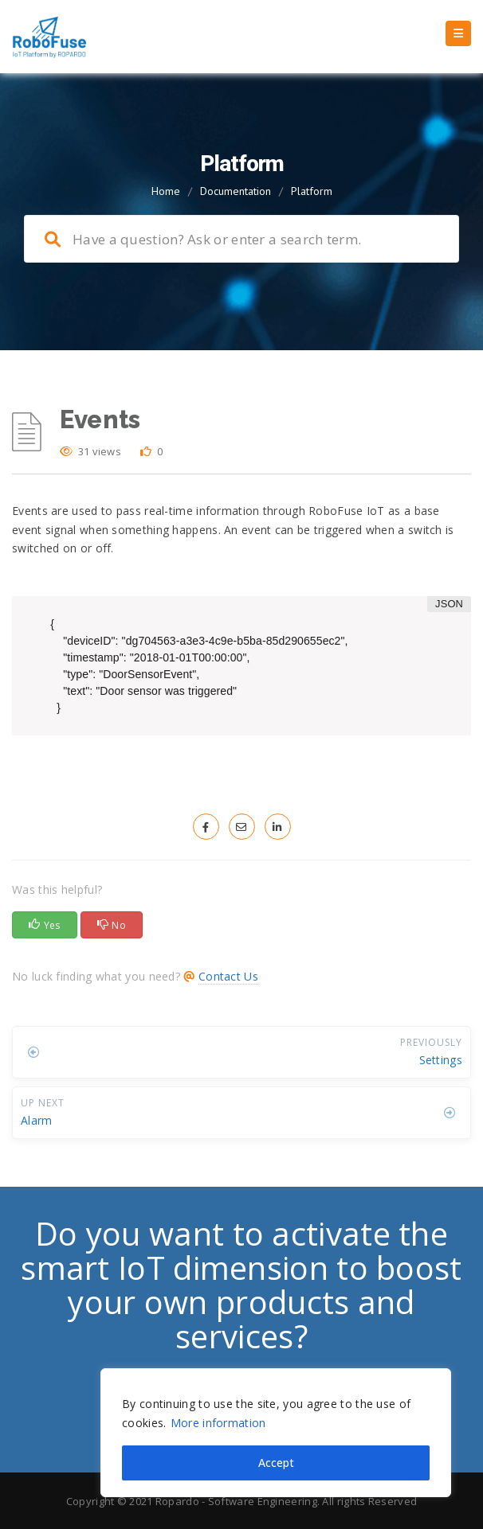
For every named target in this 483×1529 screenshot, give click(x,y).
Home (165, 191)
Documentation (235, 191)
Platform (311, 191)
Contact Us (228, 976)
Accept (276, 1462)
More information (218, 1422)
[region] (275, 1432)
